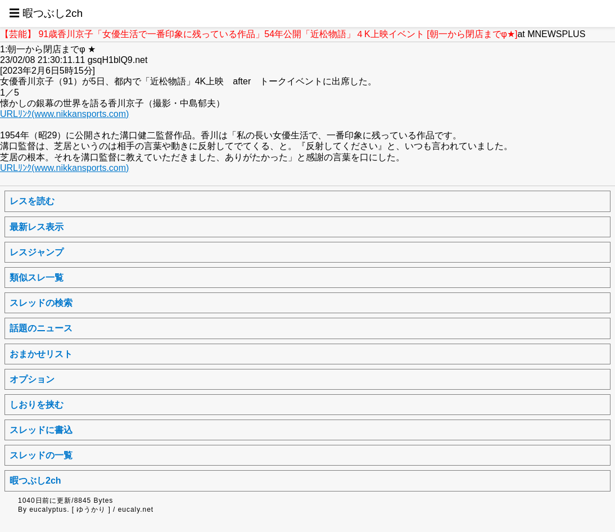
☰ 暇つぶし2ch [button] (46, 13)
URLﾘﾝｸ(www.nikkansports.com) (64, 114)
